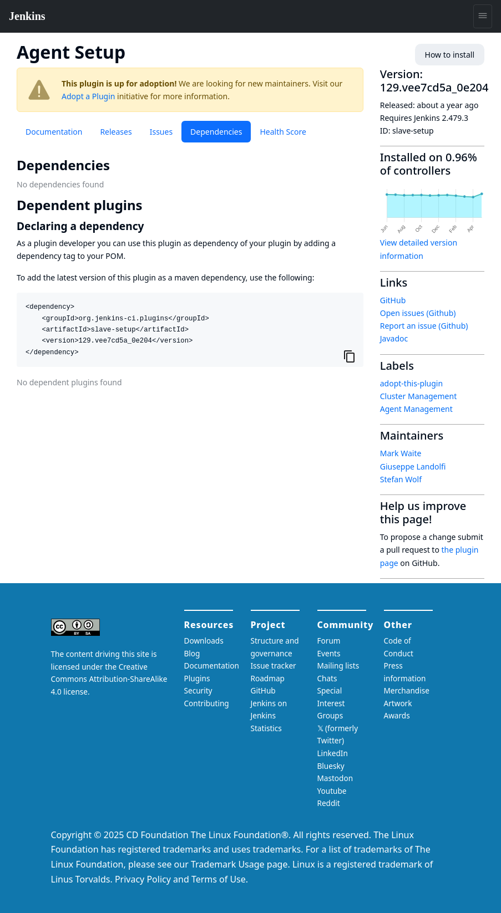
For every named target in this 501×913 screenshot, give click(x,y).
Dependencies (216, 131)
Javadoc (394, 338)
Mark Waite (401, 453)
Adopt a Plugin (88, 96)
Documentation (54, 131)
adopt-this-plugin (411, 383)
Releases (115, 131)
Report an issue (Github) (424, 325)
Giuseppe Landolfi (413, 466)
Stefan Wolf (401, 479)
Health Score (283, 131)
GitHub (393, 300)
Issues (161, 131)
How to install (449, 54)
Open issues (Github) (418, 313)
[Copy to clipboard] (349, 356)
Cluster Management (418, 396)
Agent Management (416, 409)
